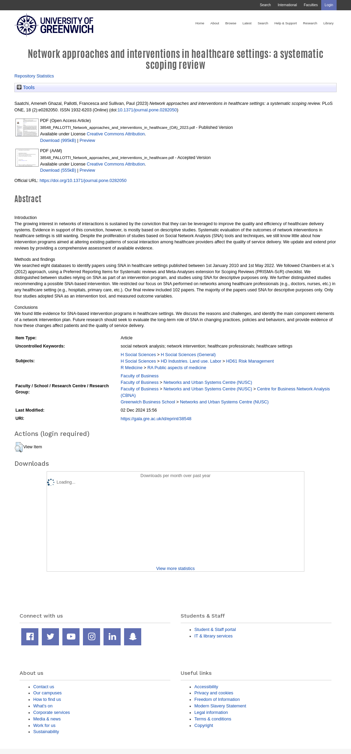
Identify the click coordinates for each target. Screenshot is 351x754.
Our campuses (47, 692)
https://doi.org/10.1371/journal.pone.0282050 (82, 180)
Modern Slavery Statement (220, 705)
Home (199, 23)
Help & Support (285, 23)
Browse (230, 23)
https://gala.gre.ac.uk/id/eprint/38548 (156, 418)
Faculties (311, 5)
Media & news (47, 718)
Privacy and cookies (213, 692)
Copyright (203, 725)
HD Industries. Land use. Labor (191, 361)
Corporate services (51, 712)
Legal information (211, 712)
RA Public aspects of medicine (176, 367)
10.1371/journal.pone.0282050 (147, 109)
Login (329, 5)
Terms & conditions (212, 718)
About (214, 23)
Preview (87, 140)
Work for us (44, 725)
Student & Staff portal (215, 629)
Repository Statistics (34, 75)
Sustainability (46, 731)
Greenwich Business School (148, 401)
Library (328, 23)
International (287, 5)
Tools (26, 87)
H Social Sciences (138, 354)
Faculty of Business (140, 375)
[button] (19, 447)
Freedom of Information (217, 699)
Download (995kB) (58, 140)
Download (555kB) (58, 170)
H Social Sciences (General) (188, 354)
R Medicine (132, 367)
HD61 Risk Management (250, 361)
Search (265, 5)
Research (310, 23)
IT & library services (213, 636)
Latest (246, 23)
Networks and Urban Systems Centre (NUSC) (208, 382)
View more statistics (175, 568)
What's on (42, 705)
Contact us (43, 686)
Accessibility (206, 686)
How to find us (47, 699)
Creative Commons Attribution (116, 133)
